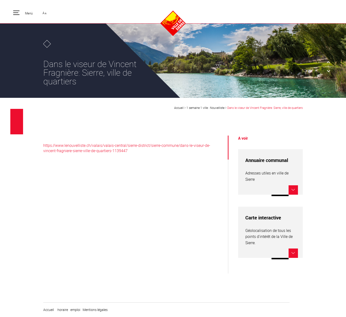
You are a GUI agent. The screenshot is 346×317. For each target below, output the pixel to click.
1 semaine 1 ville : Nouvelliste (205, 108)
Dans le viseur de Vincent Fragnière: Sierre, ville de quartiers (265, 108)
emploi (75, 309)
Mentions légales (95, 309)
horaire (62, 309)
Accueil (179, 108)
